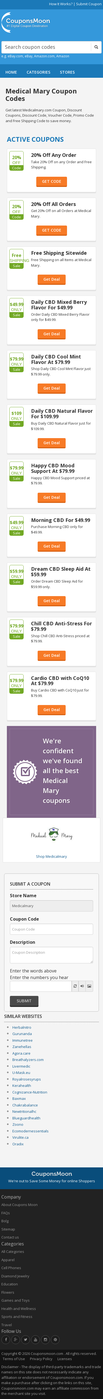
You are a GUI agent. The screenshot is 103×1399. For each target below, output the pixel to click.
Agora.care (21, 1053)
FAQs (5, 1212)
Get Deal (51, 279)
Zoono (17, 1124)
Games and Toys (15, 1300)
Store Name (23, 896)
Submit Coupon (89, 3)
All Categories (12, 1251)
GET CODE (51, 181)
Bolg (5, 1220)
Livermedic (21, 1066)
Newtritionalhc (24, 1111)
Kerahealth (21, 1085)
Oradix (18, 1143)
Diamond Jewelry (15, 1276)
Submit (24, 1000)
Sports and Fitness (16, 1316)
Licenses (64, 1358)
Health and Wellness (18, 1308)
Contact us (10, 1237)
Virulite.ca (20, 1137)
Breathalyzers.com (28, 1059)
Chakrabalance (25, 1105)
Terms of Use (14, 1358)
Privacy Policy (41, 1358)
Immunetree (22, 1040)
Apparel (8, 1259)
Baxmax (19, 1098)
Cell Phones (11, 1267)
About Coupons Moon (19, 1204)
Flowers (7, 1292)
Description (22, 942)
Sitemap (8, 1229)
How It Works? (61, 3)
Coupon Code (24, 919)
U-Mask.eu (21, 1072)
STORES (67, 72)
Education (9, 1284)
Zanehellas (21, 1046)
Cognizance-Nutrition (29, 1092)
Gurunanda (22, 1033)
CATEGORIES (38, 72)
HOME (11, 72)
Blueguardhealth (26, 1118)
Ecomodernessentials (30, 1131)
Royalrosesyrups (26, 1079)
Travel (6, 1324)
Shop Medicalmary (51, 856)
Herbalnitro (21, 1027)
